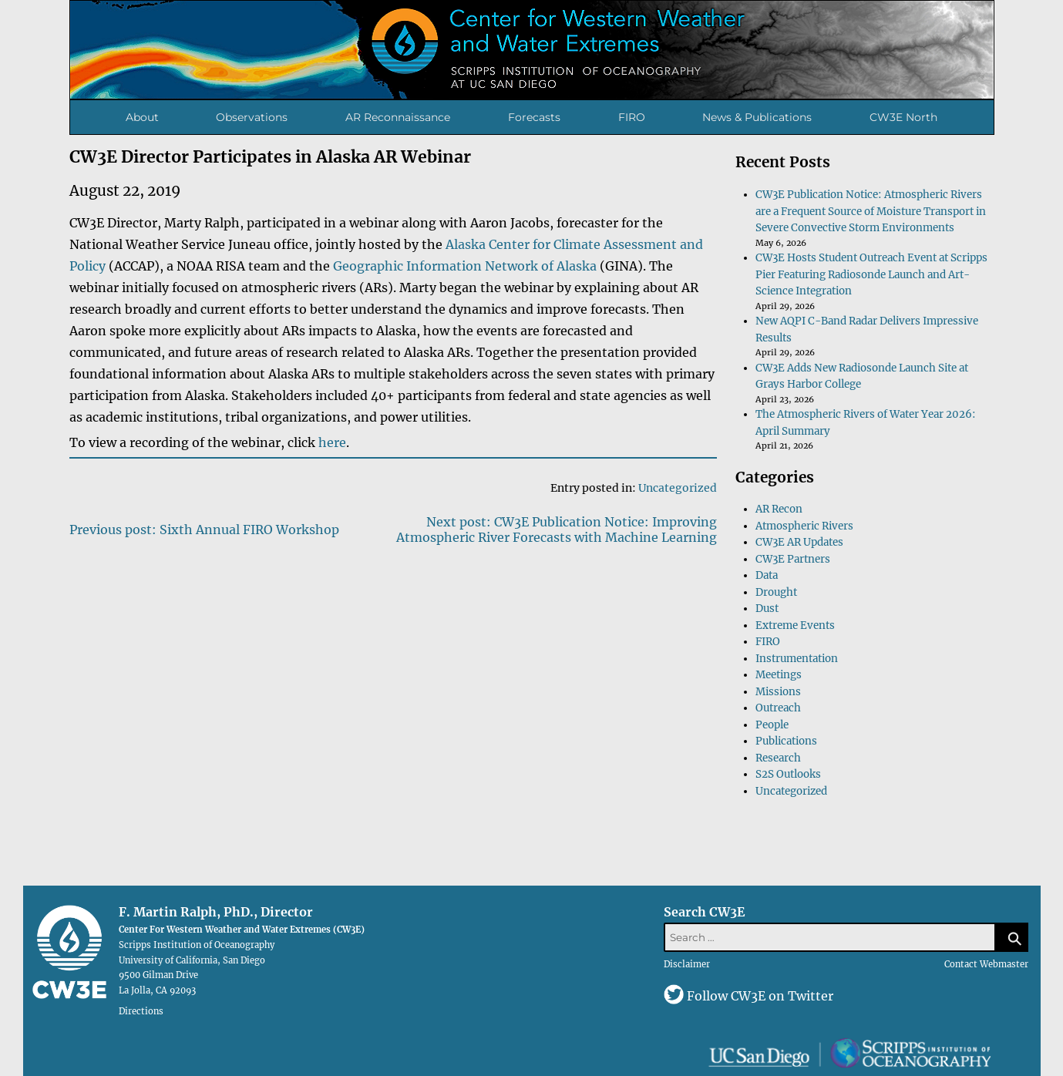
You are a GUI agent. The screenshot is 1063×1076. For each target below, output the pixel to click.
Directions (141, 1010)
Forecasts (534, 117)
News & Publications (757, 117)
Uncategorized (677, 488)
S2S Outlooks (788, 774)
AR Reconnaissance (397, 117)
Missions (778, 691)
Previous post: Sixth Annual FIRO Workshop (204, 529)
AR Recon (778, 509)
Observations (252, 117)
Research (778, 758)
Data (766, 575)
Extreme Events (795, 625)
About (142, 117)
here (332, 442)
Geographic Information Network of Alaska (465, 266)
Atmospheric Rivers (804, 526)
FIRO (631, 117)
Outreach (778, 708)
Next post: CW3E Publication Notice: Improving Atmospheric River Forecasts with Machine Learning (556, 529)
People (772, 724)
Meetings (778, 674)
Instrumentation (796, 658)
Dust (767, 608)
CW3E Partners (792, 559)
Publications (786, 741)
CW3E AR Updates (799, 542)
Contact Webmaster (986, 964)
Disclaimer (687, 964)
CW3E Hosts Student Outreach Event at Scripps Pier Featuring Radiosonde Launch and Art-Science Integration (871, 274)
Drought (776, 592)
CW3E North (903, 117)
